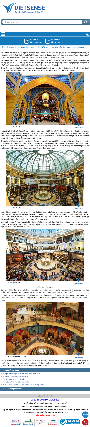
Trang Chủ (29, 7)
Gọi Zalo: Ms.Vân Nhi (47, 41)
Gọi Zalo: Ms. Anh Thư (26, 41)
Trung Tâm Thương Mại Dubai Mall (15, 376)
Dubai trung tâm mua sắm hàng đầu (15, 382)
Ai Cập (40, 219)
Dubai (20, 63)
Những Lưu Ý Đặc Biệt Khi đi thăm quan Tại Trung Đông (23, 385)
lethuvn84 (30, 42)
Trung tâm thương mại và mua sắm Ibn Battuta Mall (21, 374)
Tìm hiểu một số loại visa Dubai (13, 379)
